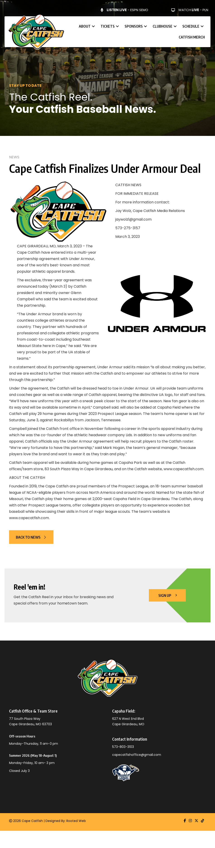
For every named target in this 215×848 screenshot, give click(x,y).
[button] (93, 26)
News (14, 157)
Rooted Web (76, 821)
